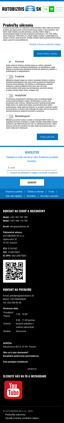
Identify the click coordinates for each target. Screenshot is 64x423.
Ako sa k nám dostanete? (15, 352)
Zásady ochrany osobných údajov (45, 44)
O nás (51, 191)
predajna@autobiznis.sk (22, 295)
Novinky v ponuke (49, 196)
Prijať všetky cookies (47, 53)
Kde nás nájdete (14, 196)
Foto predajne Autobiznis (15, 361)
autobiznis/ (32, 369)
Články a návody (35, 191)
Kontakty (31, 196)
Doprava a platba (14, 191)
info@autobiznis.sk (19, 226)
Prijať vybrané (47, 136)
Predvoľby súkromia (15, 414)
